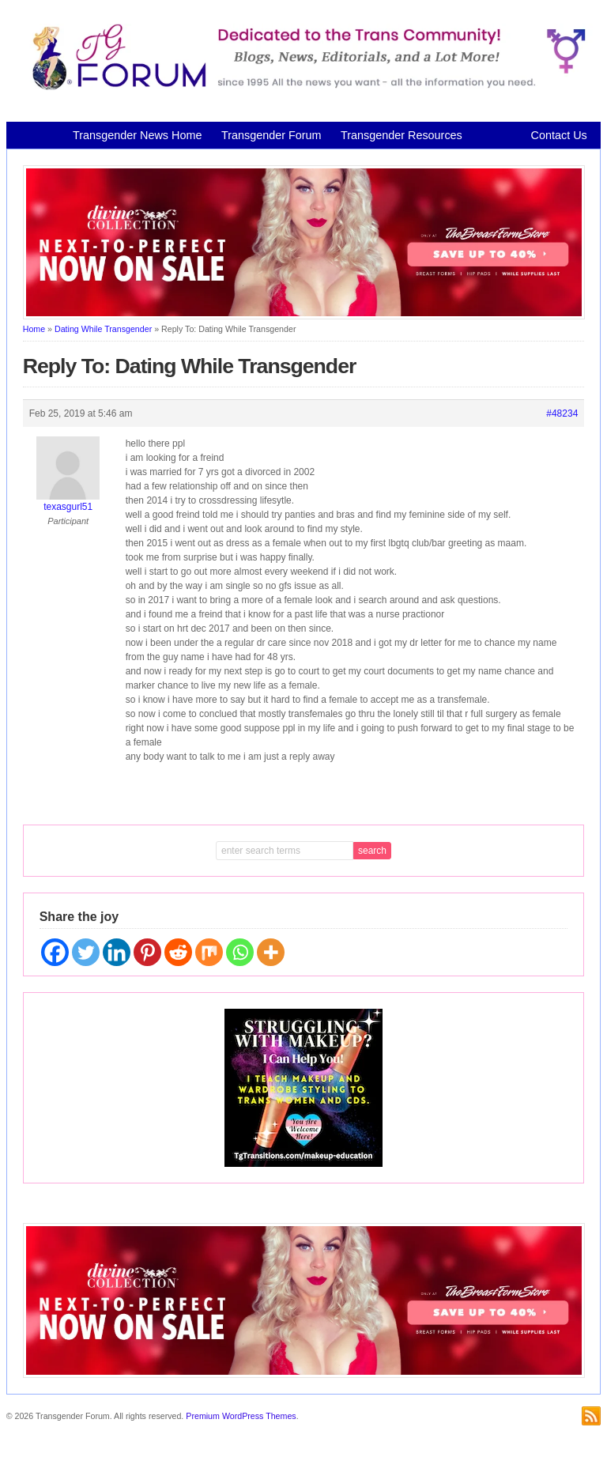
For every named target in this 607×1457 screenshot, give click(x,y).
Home (34, 329)
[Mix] (209, 952)
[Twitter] (86, 952)
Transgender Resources (401, 135)
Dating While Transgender (103, 329)
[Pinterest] (147, 952)
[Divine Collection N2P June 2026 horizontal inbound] (304, 316)
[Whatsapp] (240, 952)
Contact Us (559, 135)
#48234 (562, 413)
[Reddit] (178, 952)
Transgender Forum (271, 135)
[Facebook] (55, 952)
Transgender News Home (137, 135)
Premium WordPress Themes (241, 1416)
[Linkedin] (116, 952)
